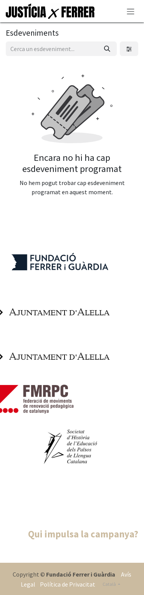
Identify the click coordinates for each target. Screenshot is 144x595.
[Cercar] (107, 48)
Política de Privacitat (67, 584)
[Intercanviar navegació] (130, 11)
